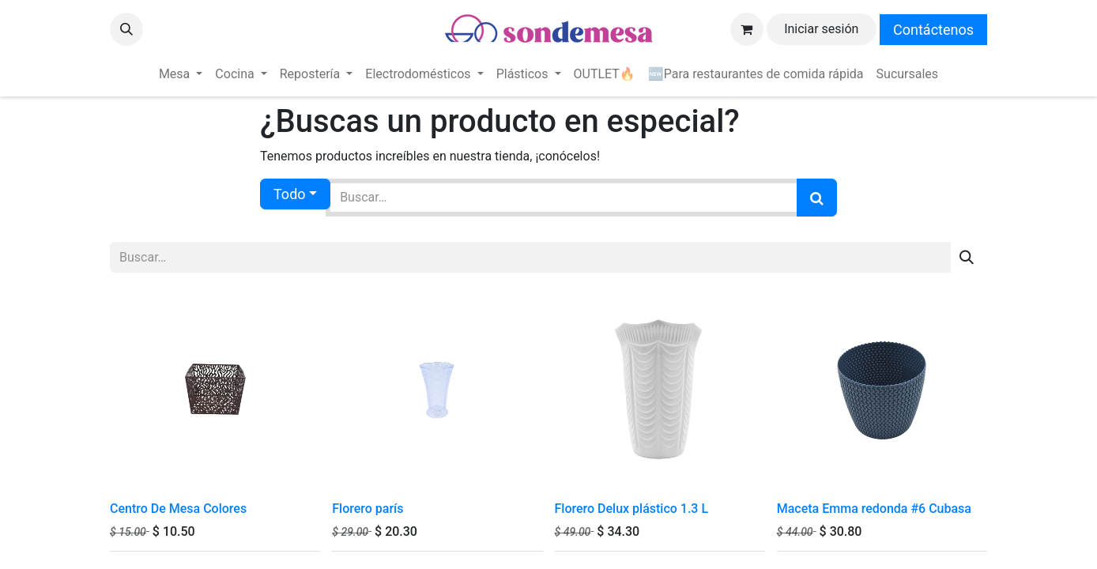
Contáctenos (933, 29)
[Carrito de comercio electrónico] (746, 29)
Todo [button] (289, 194)
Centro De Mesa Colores (178, 508)
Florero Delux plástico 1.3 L (632, 508)
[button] (126, 29)
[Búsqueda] (817, 198)
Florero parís (367, 508)
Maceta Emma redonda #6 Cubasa (874, 508)
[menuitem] (181, 74)
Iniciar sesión (821, 28)
